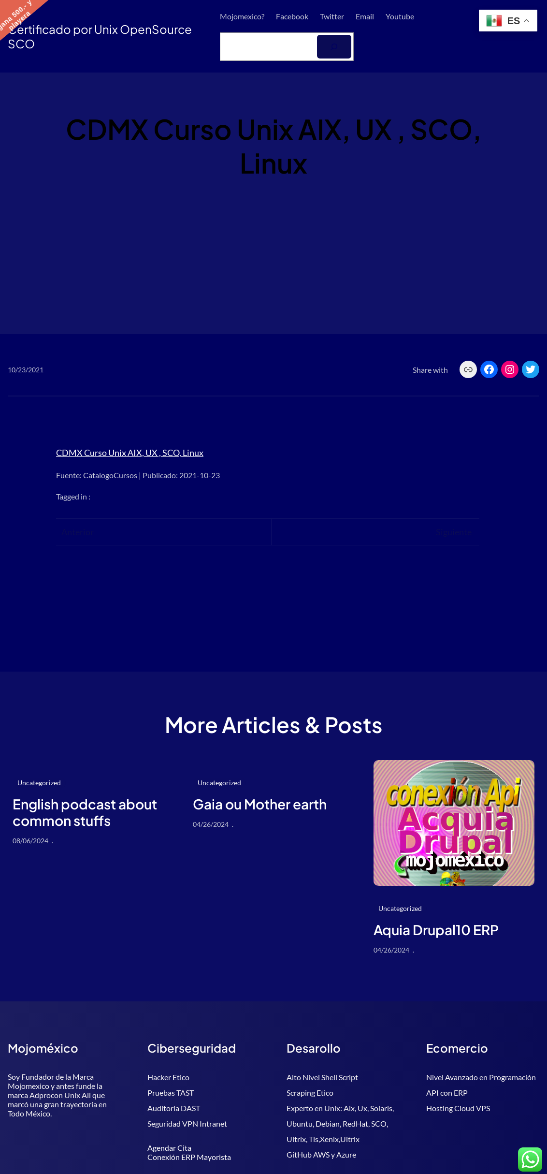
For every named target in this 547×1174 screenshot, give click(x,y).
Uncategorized (39, 782)
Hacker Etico (168, 1077)
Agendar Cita (169, 1147)
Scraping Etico (310, 1092)
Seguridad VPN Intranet (187, 1123)
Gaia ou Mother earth (260, 804)
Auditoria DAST (173, 1108)
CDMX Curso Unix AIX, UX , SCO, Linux (129, 452)
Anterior (77, 532)
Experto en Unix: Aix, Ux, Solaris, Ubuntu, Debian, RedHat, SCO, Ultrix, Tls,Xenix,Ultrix (340, 1123)
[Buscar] (334, 47)
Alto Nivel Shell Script (322, 1077)
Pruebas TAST (170, 1092)
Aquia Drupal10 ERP (436, 930)
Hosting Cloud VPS (458, 1108)
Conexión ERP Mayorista (189, 1156)
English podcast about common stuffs (85, 812)
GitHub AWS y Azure (321, 1154)
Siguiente (454, 532)
